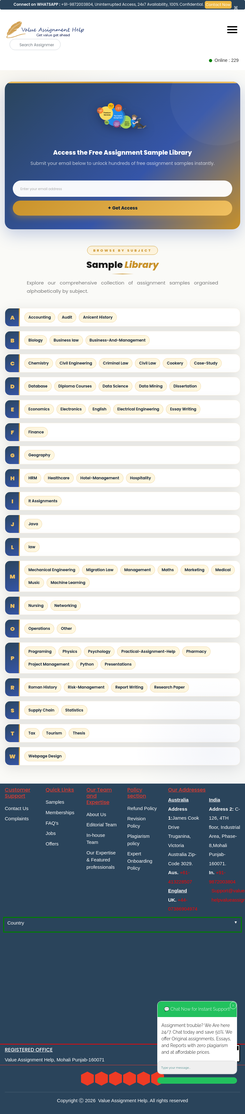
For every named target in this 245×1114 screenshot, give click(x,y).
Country (15, 923)
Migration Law (99, 569)
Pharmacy (196, 651)
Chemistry (38, 363)
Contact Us (16, 808)
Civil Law (147, 363)
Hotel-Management (99, 478)
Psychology (99, 651)
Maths (168, 569)
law (31, 547)
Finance (36, 432)
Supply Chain (41, 710)
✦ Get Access (122, 208)
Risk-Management (86, 687)
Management (137, 569)
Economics (39, 409)
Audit (67, 317)
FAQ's (52, 823)
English (100, 409)
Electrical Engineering (138, 409)
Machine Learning (68, 582)
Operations (39, 628)
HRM (32, 478)
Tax (31, 733)
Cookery (175, 363)
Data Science (115, 386)
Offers (52, 843)
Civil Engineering (76, 363)
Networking (66, 605)
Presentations (118, 664)
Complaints (17, 818)
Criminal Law (115, 363)
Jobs (51, 833)
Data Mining (151, 386)
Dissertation (185, 386)
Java (33, 524)
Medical (223, 569)
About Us (96, 814)
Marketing (194, 569)
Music (34, 582)
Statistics (74, 710)
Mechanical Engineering (51, 569)
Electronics (71, 409)
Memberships (60, 812)
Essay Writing (183, 409)
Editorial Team (101, 824)
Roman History (42, 687)
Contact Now (218, 4)
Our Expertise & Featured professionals (101, 860)
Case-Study (206, 363)
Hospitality (140, 478)
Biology (35, 340)
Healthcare (59, 478)
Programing (40, 651)
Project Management (48, 664)
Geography (39, 455)
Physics (70, 651)
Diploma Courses (75, 386)
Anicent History (98, 317)
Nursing (36, 605)
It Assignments (42, 501)
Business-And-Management (118, 340)
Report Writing (129, 687)
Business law (66, 340)
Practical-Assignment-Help (148, 651)
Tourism (54, 733)
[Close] (236, 8)
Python (87, 664)
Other (66, 628)
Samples (55, 802)
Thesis (79, 733)
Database (38, 386)
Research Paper (169, 687)
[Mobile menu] (232, 29)
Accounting (39, 317)
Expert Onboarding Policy (139, 861)
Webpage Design (45, 756)
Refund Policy (142, 808)
